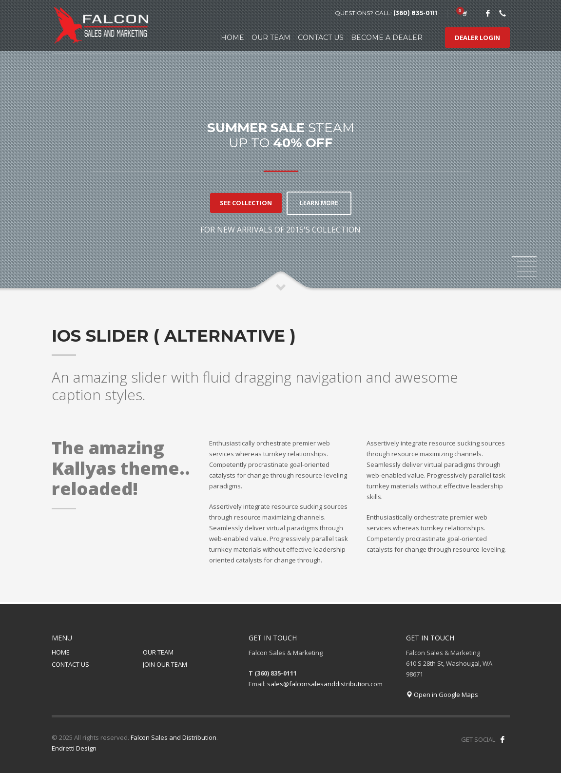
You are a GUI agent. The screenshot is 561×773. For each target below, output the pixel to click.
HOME (61, 652)
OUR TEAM (158, 652)
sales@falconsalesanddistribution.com (325, 683)
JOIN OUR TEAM (165, 664)
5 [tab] (527, 276)
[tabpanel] (280, 146)
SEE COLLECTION (243, 202)
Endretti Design (74, 748)
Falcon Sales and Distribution (173, 737)
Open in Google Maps (442, 694)
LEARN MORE (319, 202)
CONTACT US (70, 664)
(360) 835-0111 (415, 13)
